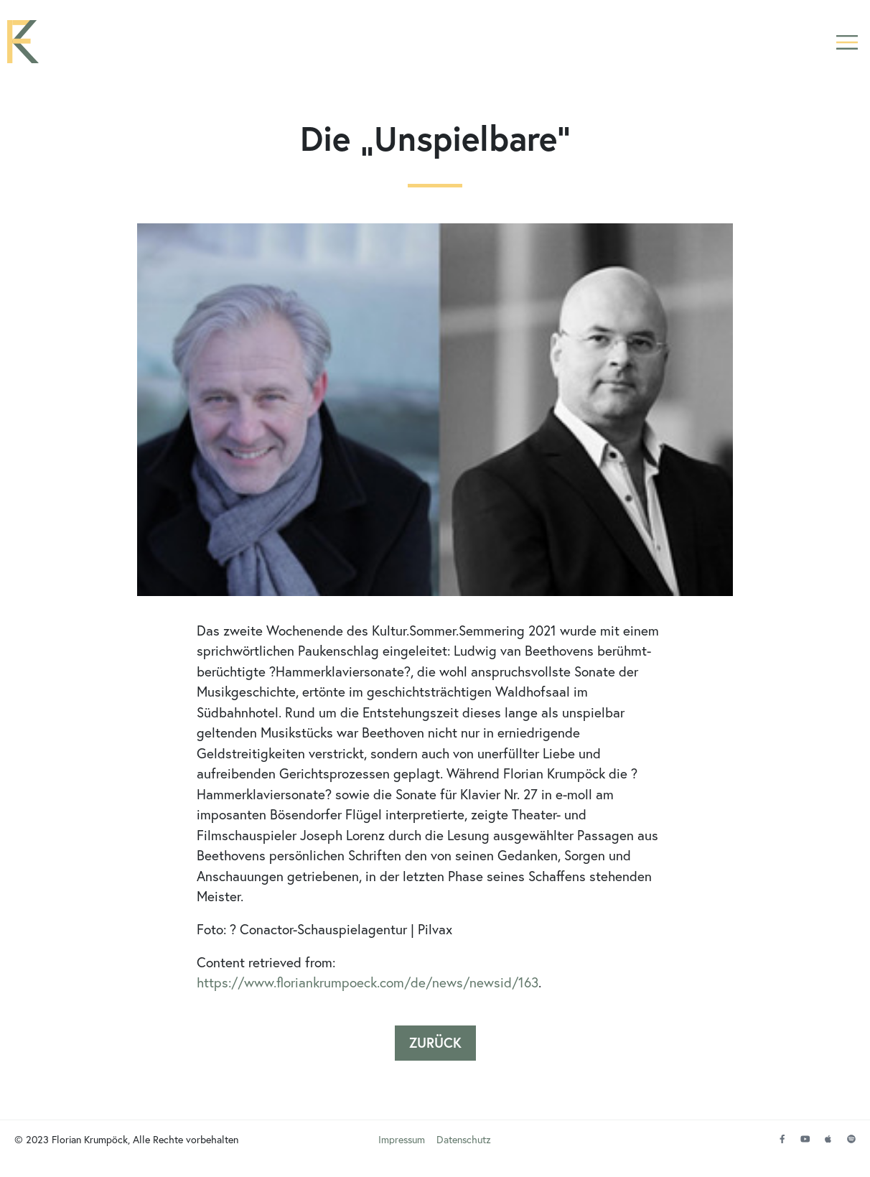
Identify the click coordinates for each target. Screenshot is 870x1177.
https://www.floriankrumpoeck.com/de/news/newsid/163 (367, 988)
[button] (847, 45)
